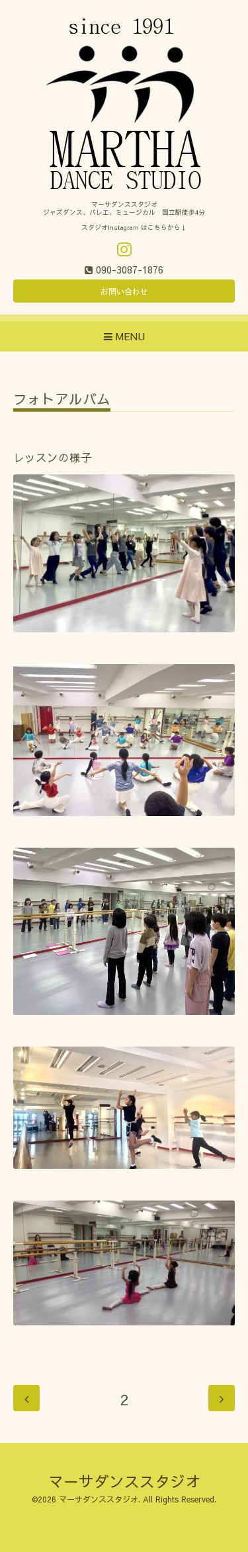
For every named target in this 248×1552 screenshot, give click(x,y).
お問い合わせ (124, 291)
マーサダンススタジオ (124, 1481)
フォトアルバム (61, 400)
